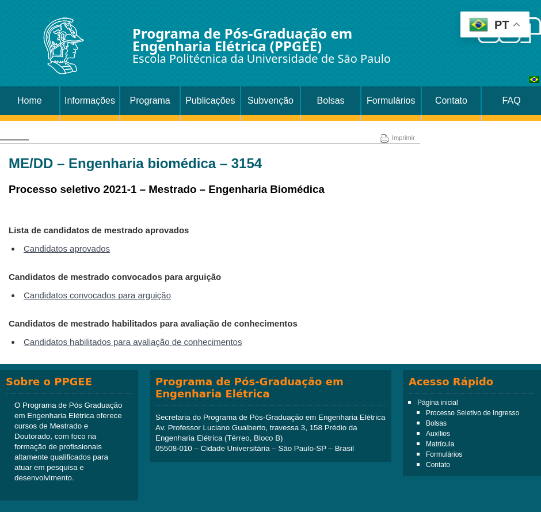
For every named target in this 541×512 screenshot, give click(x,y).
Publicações (210, 100)
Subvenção (270, 100)
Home (29, 100)
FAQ (511, 100)
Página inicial (437, 403)
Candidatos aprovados (67, 248)
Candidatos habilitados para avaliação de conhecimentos (133, 342)
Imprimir (397, 137)
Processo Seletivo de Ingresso (472, 413)
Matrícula (440, 444)
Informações (89, 100)
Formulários (391, 100)
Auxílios (438, 434)
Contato (451, 100)
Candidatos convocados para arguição (97, 295)
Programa (150, 100)
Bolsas (331, 100)
